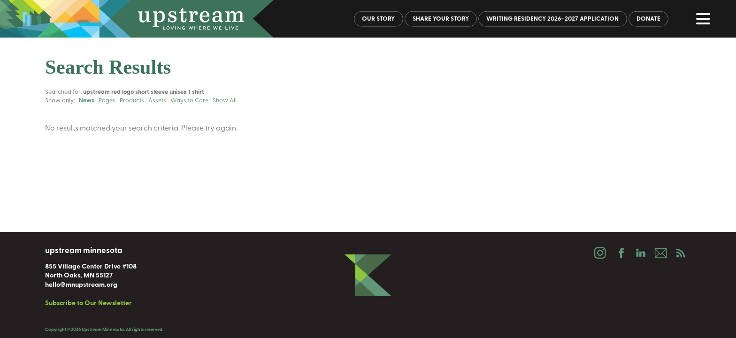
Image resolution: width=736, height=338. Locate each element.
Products (132, 101)
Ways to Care (189, 101)
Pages (107, 101)
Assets (157, 101)
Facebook (620, 253)
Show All (225, 101)
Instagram (599, 253)
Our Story (378, 19)
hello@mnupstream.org (81, 285)
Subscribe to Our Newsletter (88, 303)
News (86, 101)
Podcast (680, 253)
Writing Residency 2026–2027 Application (552, 19)
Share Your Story (441, 19)
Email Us (660, 253)
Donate (648, 19)
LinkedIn (640, 253)
